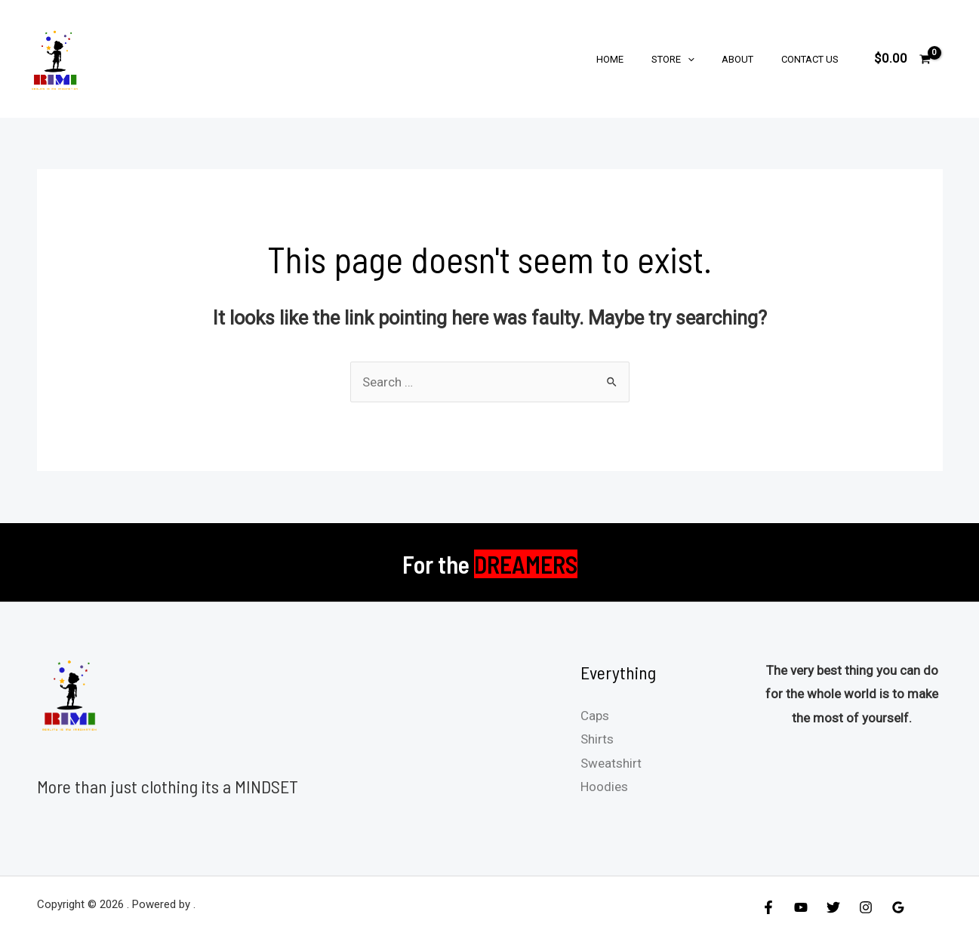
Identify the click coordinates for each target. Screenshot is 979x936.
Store (692, 59)
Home (637, 59)
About (749, 59)
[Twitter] (833, 907)
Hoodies (604, 786)
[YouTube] (801, 907)
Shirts (597, 739)
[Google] (898, 907)
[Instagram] (866, 907)
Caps (594, 715)
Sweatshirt (611, 763)
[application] (707, 59)
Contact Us (813, 59)
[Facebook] (768, 907)
